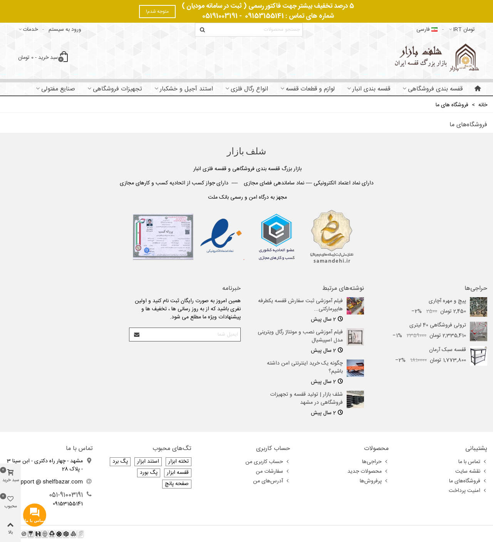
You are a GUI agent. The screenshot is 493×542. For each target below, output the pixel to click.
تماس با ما (472, 462)
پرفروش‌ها (374, 481)
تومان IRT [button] (461, 29)
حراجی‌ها (475, 288)
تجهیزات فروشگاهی (117, 89)
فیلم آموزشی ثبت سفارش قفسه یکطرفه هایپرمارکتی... (300, 305)
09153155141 (264, 16)
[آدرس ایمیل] (191, 334)
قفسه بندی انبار (371, 89)
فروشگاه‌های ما (468, 481)
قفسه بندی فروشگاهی (435, 89)
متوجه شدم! (157, 11)
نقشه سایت (471, 471)
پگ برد (120, 461)
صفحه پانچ (177, 484)
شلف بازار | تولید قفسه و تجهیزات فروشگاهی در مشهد (306, 399)
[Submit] (136, 334)
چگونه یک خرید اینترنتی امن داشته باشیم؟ (305, 368)
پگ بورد (149, 472)
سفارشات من (273, 471)
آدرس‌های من (271, 481)
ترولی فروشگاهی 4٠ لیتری (437, 325)
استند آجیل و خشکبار (186, 89)
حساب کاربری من (267, 462)
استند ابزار (148, 461)
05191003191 (220, 16)
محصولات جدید (368, 471)
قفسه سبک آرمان (447, 350)
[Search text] (255, 29)
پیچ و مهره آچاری (447, 301)
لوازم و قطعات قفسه (310, 89)
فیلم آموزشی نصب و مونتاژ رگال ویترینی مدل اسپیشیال (300, 336)
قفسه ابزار (178, 472)
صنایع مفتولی (58, 89)
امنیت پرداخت (468, 490)
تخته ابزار (178, 461)
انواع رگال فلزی (249, 89)
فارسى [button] (427, 29)
